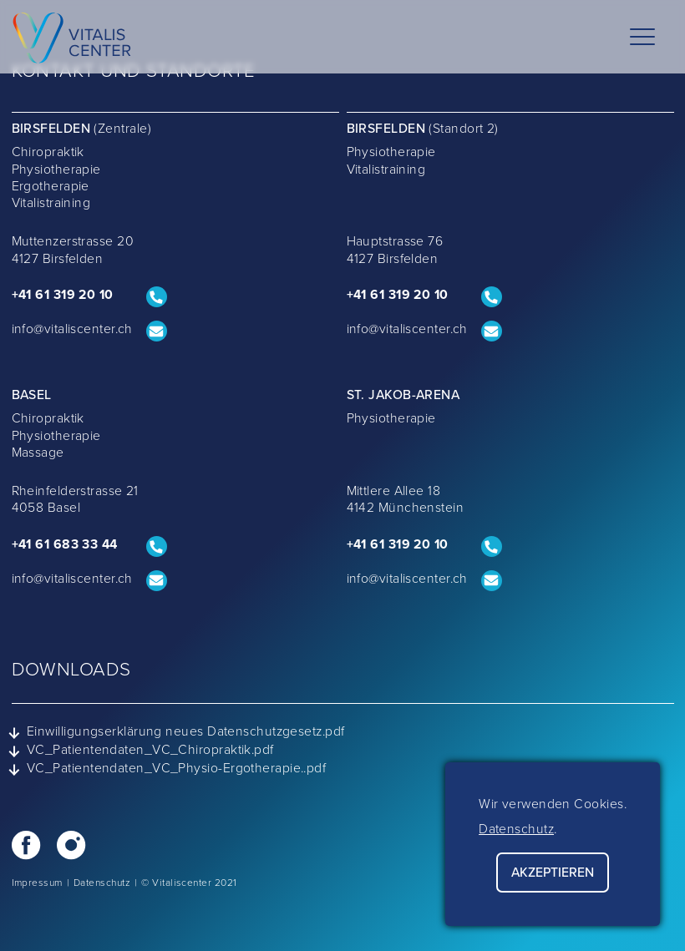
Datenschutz (102, 882)
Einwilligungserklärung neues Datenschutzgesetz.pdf (178, 732)
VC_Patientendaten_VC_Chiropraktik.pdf (143, 750)
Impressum (37, 882)
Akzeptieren (552, 872)
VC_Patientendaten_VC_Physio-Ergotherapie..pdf (169, 769)
